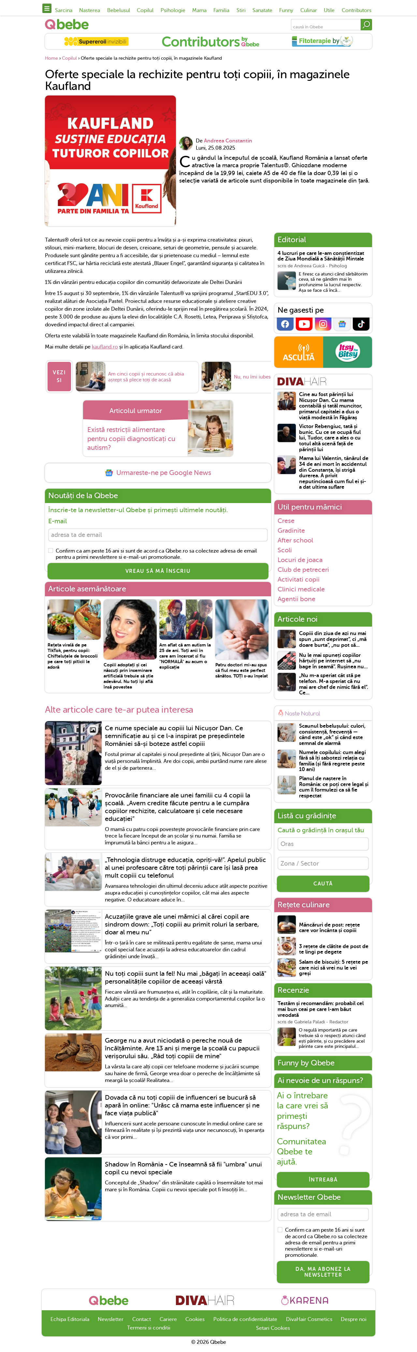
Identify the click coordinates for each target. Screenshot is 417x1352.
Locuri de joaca (300, 559)
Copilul (145, 10)
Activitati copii (299, 579)
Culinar (308, 10)
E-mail (57, 518)
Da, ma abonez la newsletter (323, 1276)
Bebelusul (118, 10)
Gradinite (291, 530)
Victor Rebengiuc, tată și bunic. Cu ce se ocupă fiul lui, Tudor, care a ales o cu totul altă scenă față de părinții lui (330, 438)
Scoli (285, 550)
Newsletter (110, 1322)
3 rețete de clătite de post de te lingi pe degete (333, 952)
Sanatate (262, 10)
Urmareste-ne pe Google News (158, 470)
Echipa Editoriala (69, 1322)
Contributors (356, 10)
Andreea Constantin (228, 141)
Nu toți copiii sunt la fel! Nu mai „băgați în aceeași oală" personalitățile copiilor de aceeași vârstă (185, 975)
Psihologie (173, 10)
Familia (221, 10)
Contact (141, 1322)
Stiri (241, 10)
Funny (286, 10)
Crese (286, 520)
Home (51, 58)
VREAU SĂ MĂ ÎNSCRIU (158, 569)
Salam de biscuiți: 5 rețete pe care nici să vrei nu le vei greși (333, 970)
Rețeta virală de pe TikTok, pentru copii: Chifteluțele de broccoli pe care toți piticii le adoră (73, 653)
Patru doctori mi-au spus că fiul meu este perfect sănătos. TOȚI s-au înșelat (241, 668)
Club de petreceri (303, 569)
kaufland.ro (105, 347)
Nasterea (89, 10)
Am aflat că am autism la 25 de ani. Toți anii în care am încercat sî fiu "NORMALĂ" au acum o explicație (185, 653)
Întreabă (323, 1182)
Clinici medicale (301, 589)
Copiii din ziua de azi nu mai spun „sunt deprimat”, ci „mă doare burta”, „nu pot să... (333, 639)
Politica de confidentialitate (245, 1322)
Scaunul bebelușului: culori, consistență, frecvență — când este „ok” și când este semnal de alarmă (332, 734)
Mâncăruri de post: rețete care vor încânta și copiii (329, 930)
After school (295, 540)
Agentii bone (296, 599)
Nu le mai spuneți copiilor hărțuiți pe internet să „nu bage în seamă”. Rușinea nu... (333, 661)
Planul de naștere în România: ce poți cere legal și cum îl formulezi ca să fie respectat (333, 787)
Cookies (195, 1322)
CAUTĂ (323, 886)
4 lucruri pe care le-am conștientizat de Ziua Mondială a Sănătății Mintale (321, 256)
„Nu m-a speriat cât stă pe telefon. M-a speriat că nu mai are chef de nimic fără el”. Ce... (333, 684)
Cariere (168, 1322)
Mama (199, 10)
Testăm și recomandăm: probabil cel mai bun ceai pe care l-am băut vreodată (321, 1011)
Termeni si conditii (148, 1331)
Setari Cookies (273, 1331)
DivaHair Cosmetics (309, 1322)
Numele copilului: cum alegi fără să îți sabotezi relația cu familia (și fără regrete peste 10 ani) (332, 761)
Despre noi (354, 1322)
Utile (329, 10)
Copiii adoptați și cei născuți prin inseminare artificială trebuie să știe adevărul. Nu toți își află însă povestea (128, 673)
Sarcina (63, 10)
